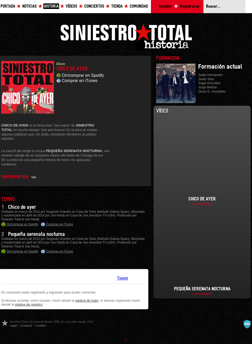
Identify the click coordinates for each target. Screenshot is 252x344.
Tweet (122, 278)
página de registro (29, 304)
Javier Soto (206, 79)
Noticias (29, 6)
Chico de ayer (22, 207)
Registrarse (189, 6)
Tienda (117, 6)
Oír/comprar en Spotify (83, 75)
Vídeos (71, 6)
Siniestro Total (126, 36)
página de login (86, 300)
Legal (13, 325)
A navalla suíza (247, 324)
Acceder (165, 6)
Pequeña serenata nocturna (36, 234)
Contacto (26, 325)
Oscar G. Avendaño (212, 91)
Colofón (41, 325)
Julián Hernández (210, 75)
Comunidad (139, 6)
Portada (8, 6)
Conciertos (94, 6)
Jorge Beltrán (207, 87)
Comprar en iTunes (79, 80)
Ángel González (209, 83)
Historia (51, 6)
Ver (33, 177)
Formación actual (220, 67)
